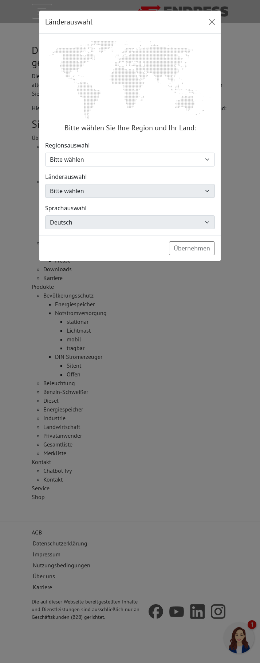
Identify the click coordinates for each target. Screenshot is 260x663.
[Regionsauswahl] (130, 159)
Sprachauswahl (66, 208)
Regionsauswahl (67, 145)
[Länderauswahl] (130, 191)
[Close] (212, 22)
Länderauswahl (66, 177)
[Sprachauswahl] (130, 222)
